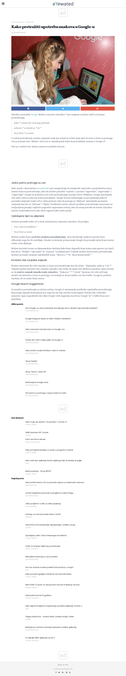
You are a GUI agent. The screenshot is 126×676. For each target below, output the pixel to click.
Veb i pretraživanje (17, 22)
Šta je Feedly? (31, 361)
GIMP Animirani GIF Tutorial (36, 432)
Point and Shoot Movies (35, 439)
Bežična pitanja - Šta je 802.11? (38, 471)
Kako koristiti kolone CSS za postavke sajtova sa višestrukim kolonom (54, 482)
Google (34, 114)
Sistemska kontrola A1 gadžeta (38, 595)
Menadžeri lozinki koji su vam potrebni (41, 556)
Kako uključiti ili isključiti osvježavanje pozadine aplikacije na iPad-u (53, 606)
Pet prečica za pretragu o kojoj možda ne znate (45, 393)
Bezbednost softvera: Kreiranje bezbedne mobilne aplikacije (51, 627)
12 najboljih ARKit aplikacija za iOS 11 (40, 638)
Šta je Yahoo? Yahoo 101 (35, 372)
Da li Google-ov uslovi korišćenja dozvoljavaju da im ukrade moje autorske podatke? (61, 308)
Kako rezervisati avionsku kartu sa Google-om (45, 329)
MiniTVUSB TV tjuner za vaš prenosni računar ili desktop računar (52, 585)
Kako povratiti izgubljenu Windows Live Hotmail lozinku (48, 574)
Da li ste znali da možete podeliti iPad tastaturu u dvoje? (49, 567)
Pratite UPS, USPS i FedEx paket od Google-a (44, 340)
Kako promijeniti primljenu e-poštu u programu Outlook (49, 450)
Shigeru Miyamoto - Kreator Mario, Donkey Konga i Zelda (49, 616)
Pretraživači (30, 22)
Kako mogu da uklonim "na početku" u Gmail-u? (46, 422)
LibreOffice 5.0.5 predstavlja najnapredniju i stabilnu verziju (50, 525)
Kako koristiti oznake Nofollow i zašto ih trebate (45, 350)
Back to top (63, 665)
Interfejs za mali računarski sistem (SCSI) (43, 514)
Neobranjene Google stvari (36, 382)
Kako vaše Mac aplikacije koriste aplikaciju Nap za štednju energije (53, 460)
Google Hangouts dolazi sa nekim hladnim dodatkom (48, 318)
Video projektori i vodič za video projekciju (43, 503)
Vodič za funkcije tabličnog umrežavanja (42, 546)
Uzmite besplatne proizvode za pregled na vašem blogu (49, 493)
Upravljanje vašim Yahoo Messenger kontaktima (46, 535)
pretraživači (43, 188)
